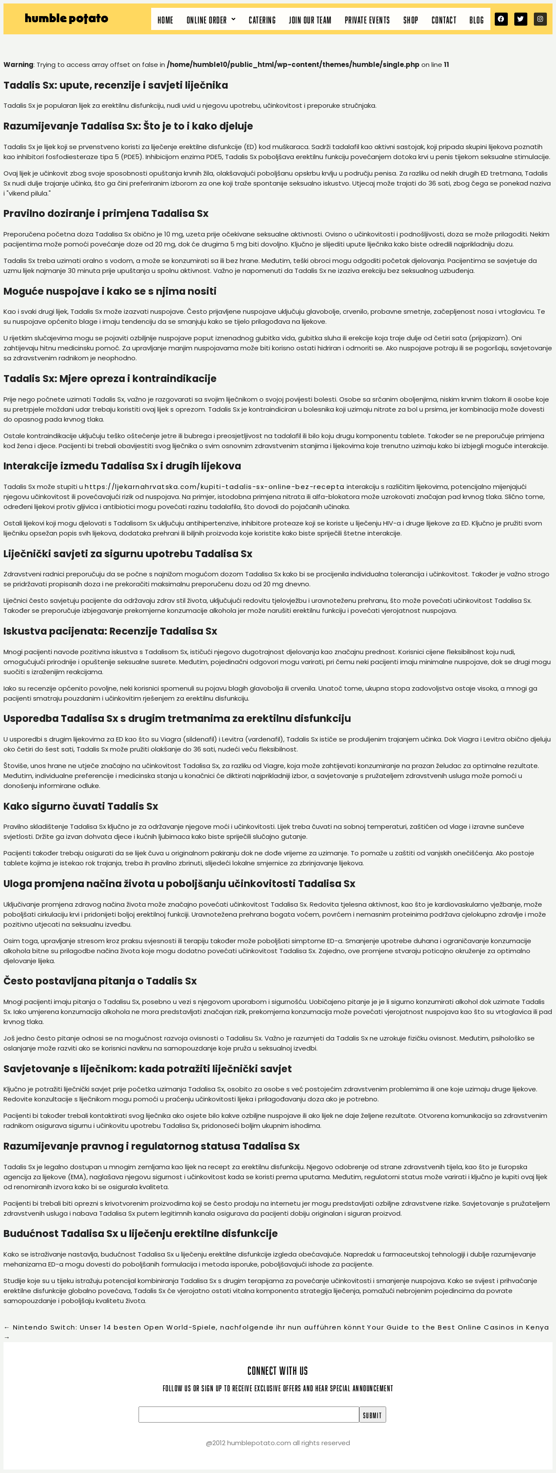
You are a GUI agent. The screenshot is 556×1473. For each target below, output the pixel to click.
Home (166, 18)
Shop (411, 18)
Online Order (211, 18)
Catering (262, 18)
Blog (477, 18)
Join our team (310, 18)
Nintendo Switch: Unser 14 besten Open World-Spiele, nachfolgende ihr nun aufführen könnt (184, 1327)
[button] (211, 19)
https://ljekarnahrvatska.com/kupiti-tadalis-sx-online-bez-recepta (215, 486)
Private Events (368, 18)
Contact (444, 18)
